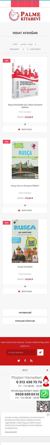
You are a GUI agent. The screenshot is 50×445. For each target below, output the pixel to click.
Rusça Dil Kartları (25, 266)
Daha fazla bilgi (11, 432)
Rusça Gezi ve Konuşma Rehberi (25, 185)
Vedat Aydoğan (25, 112)
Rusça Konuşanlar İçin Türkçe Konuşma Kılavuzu (25, 105)
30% (6, 60)
